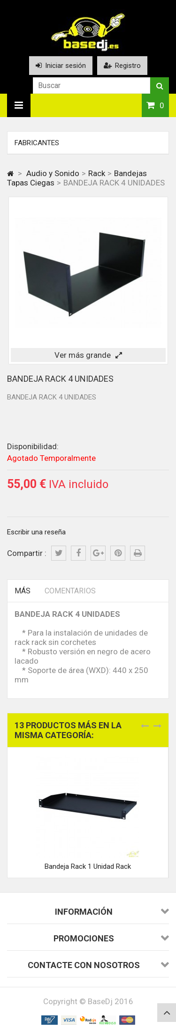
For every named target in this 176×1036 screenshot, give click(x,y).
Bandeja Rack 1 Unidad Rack (88, 866)
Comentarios (70, 590)
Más (23, 590)
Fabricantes (37, 143)
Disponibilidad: (33, 446)
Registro (122, 65)
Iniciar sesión (61, 65)
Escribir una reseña (36, 532)
